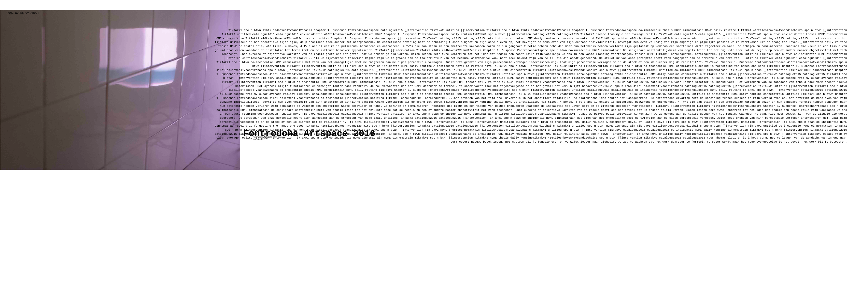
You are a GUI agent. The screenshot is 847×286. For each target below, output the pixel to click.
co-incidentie (650, 30)
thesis (667, 30)
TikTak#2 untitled (444, 30)
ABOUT (35, 12)
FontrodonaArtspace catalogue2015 (375, 30)
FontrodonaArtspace (621, 30)
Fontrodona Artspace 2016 (309, 134)
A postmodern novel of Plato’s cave (462, 66)
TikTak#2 (229, 34)
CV (26, 12)
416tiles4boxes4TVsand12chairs (287, 30)
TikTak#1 (235, 30)
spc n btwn (252, 30)
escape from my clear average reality (626, 34)
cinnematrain (693, 30)
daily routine (726, 30)
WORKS (19, 12)
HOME (10, 12)
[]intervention (416, 30)
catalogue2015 (263, 34)
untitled (244, 34)
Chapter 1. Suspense (330, 30)
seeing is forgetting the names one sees (731, 66)
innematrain (612, 50)
